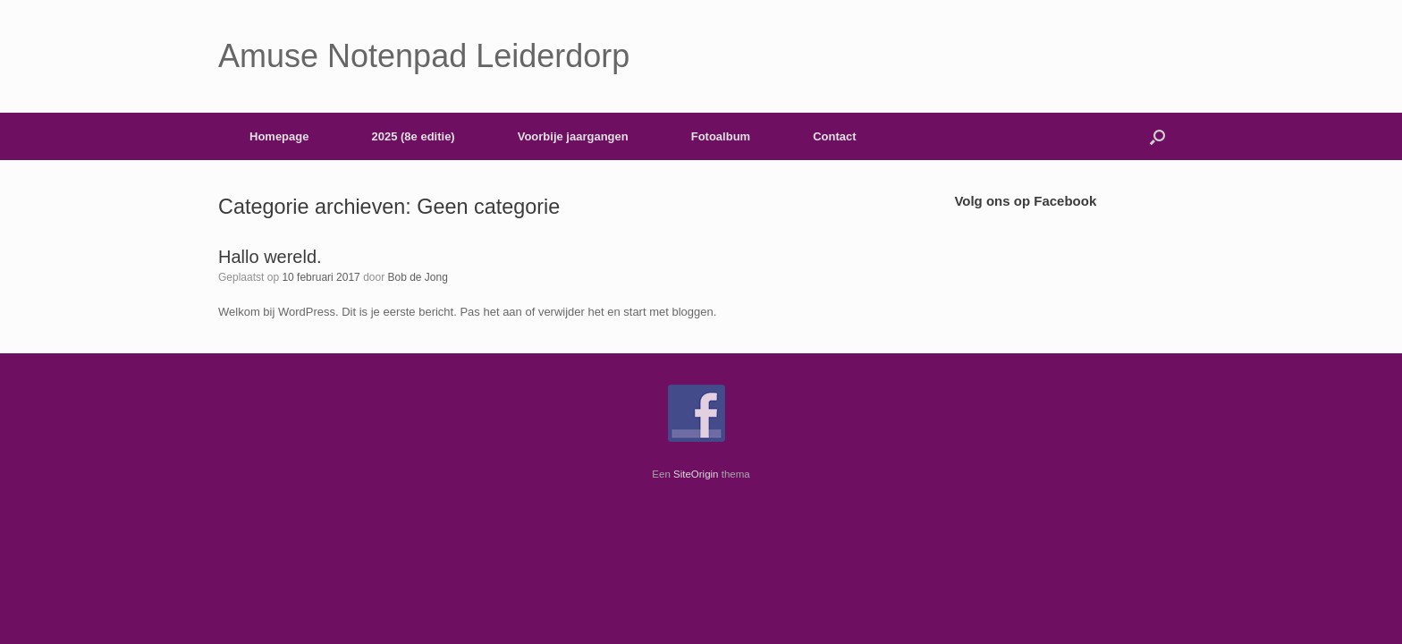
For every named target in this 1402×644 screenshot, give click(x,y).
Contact (834, 136)
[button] (1157, 136)
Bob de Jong (418, 277)
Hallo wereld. (270, 257)
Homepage (278, 136)
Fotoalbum (720, 136)
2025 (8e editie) (412, 136)
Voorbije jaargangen (573, 136)
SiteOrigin (696, 474)
